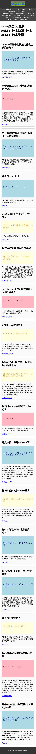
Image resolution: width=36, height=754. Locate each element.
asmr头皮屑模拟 (19, 15)
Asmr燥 (4, 743)
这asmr (31, 9)
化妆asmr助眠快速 (8, 11)
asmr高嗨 (5, 562)
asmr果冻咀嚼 (7, 317)
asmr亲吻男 (6, 167)
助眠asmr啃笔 (16, 17)
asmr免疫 (21, 11)
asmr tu (4, 206)
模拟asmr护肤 (20, 13)
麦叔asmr (5, 521)
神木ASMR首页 (8, 9)
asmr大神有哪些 (7, 354)
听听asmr (5, 644)
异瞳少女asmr (21, 9)
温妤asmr (5, 124)
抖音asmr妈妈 (7, 696)
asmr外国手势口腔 (20, 19)
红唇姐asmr (6, 434)
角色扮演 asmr (7, 280)
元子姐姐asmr (7, 398)
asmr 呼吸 (5, 239)
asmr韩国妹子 (7, 77)
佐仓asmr (5, 609)
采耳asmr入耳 (7, 482)
